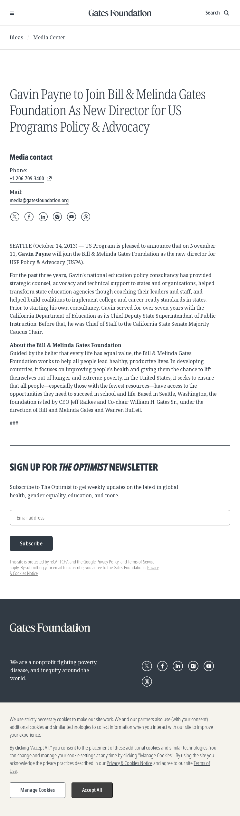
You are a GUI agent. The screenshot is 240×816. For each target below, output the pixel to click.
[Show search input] (218, 13)
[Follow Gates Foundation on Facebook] (29, 217)
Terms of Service (141, 562)
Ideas (16, 37)
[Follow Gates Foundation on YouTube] (71, 217)
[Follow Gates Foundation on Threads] (86, 217)
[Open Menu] (12, 12)
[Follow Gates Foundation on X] (15, 217)
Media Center (49, 37)
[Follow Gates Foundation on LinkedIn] (43, 217)
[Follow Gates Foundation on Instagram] (57, 217)
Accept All (92, 790)
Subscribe (31, 543)
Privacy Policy (108, 562)
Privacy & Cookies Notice (129, 763)
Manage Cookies (37, 790)
